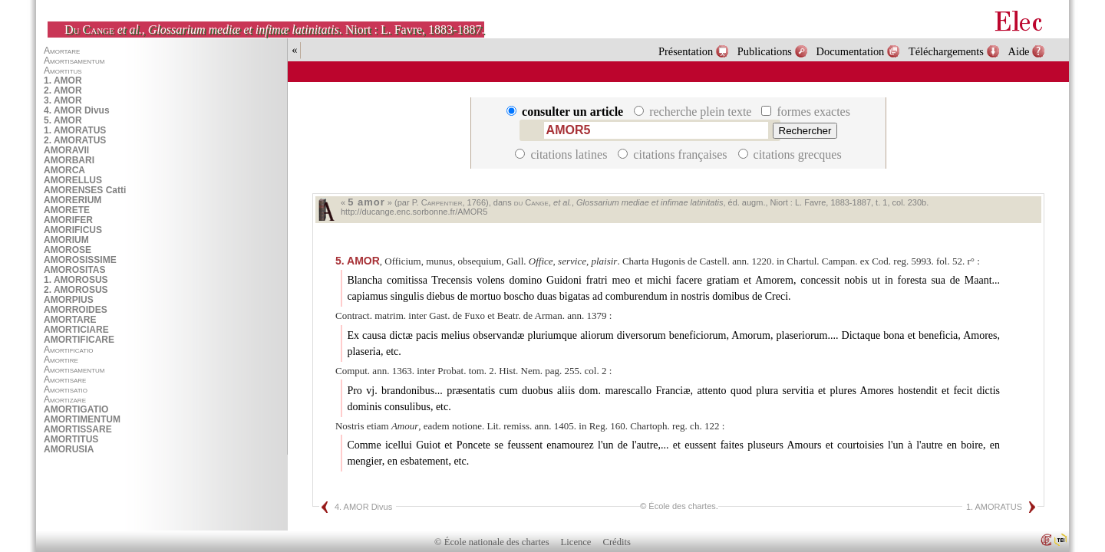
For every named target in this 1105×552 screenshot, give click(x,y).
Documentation (850, 51)
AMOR (357, 261)
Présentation (685, 51)
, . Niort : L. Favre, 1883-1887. (274, 29)
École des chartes (681, 506)
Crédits (617, 542)
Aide (1019, 51)
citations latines (562, 154)
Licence (576, 542)
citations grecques (790, 154)
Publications (764, 51)
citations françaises (674, 154)
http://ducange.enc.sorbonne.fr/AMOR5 (414, 211)
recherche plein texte (694, 111)
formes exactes (805, 111)
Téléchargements (946, 51)
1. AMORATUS (994, 506)
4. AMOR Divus (363, 506)
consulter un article (566, 111)
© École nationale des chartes (491, 542)
